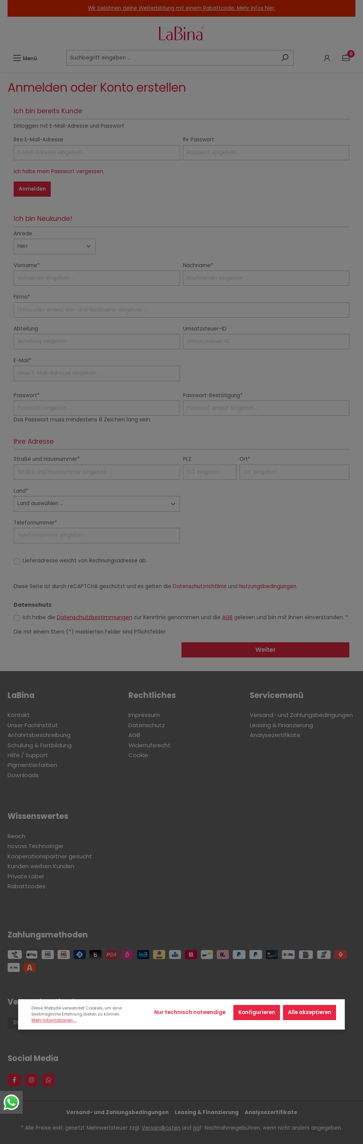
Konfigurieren (256, 1012)
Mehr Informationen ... (53, 1020)
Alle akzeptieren (309, 1012)
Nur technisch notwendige (189, 1012)
